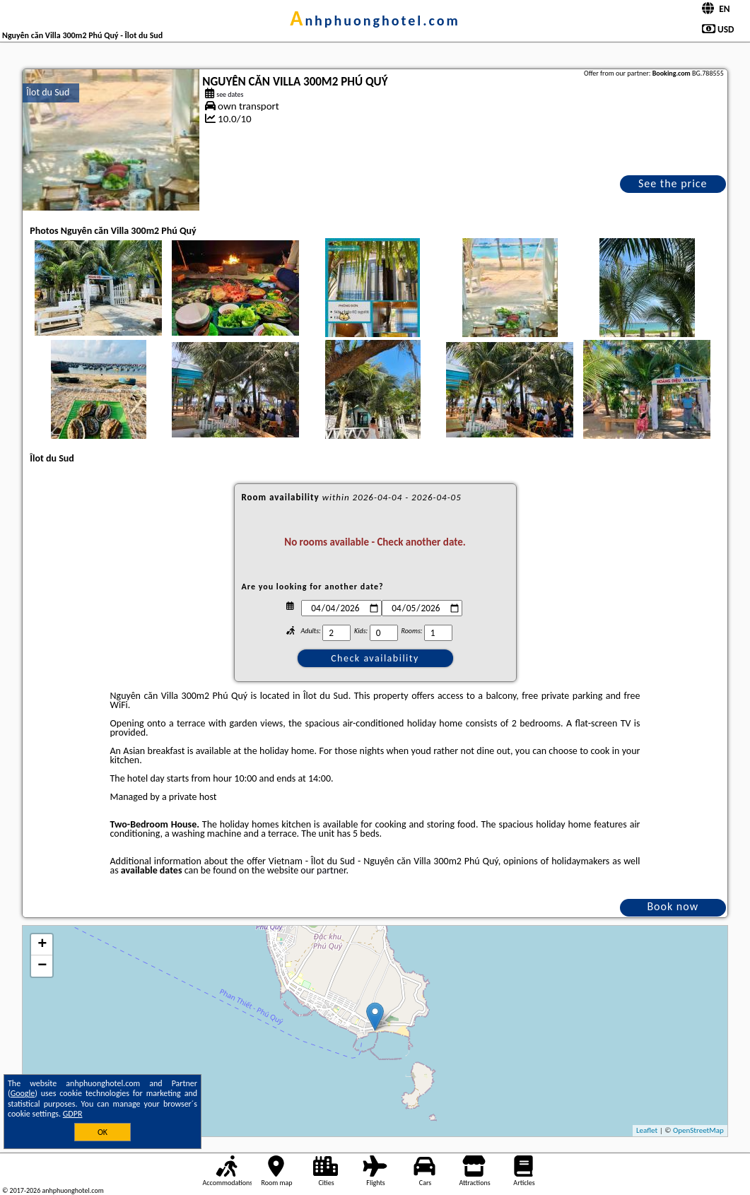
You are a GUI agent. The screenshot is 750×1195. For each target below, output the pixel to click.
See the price (673, 183)
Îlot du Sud (47, 92)
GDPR (73, 1114)
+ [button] (42, 944)
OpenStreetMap (698, 1130)
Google (23, 1093)
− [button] (42, 966)
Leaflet (646, 1130)
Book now (672, 906)
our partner (323, 870)
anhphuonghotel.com (375, 20)
